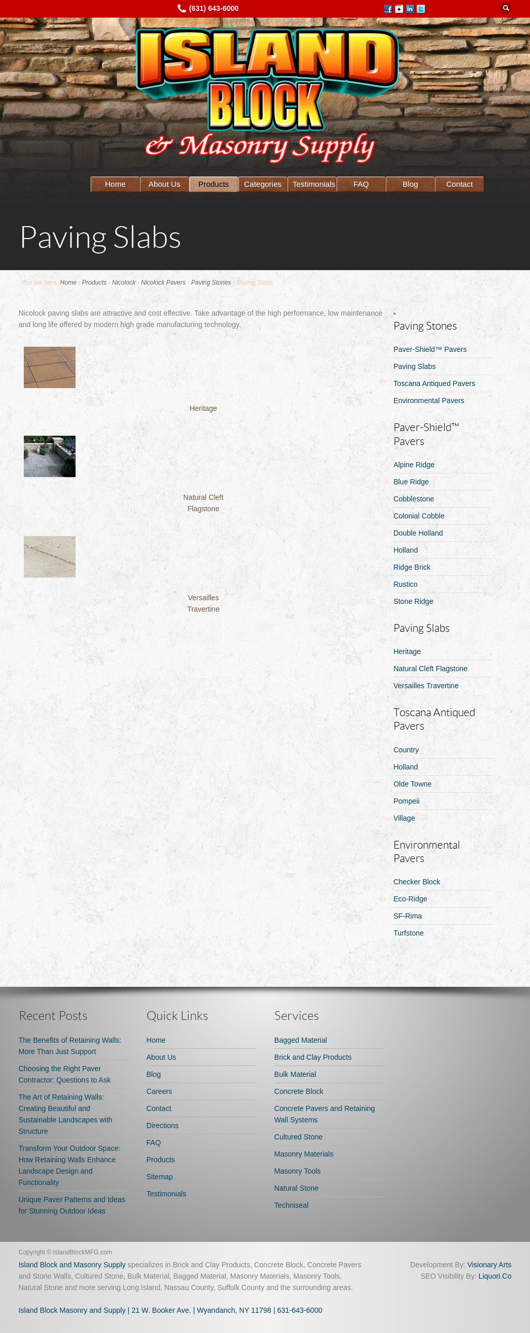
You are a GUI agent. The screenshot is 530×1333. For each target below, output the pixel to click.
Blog (410, 184)
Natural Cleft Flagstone (430, 668)
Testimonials (313, 184)
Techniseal (291, 1205)
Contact (459, 184)
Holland (405, 550)
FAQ (361, 184)
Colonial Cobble (419, 516)
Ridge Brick (412, 567)
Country (406, 750)
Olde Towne (412, 784)
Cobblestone (413, 499)
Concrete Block (298, 1091)
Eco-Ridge (410, 899)
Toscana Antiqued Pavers (434, 383)
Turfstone (408, 933)
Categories (263, 184)
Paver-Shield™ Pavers (430, 349)
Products (213, 184)
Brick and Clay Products (312, 1057)
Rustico (405, 584)
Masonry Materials (303, 1154)
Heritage (203, 408)
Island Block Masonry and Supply (72, 1310)
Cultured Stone (298, 1137)
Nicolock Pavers (163, 282)
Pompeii (406, 801)
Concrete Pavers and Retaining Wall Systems (324, 1114)
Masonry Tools (297, 1171)
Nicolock (123, 282)
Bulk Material (295, 1074)
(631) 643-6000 (214, 8)
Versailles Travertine (426, 686)
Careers (159, 1091)
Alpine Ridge (413, 465)
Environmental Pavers (428, 400)
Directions (162, 1125)
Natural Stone (296, 1188)
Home (115, 184)
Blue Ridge (411, 482)
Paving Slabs (414, 366)
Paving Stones (211, 282)
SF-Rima (407, 916)
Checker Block (416, 882)
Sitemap (159, 1177)
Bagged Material (300, 1040)
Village (404, 818)
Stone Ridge (413, 601)
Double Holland (418, 533)
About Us (165, 184)
